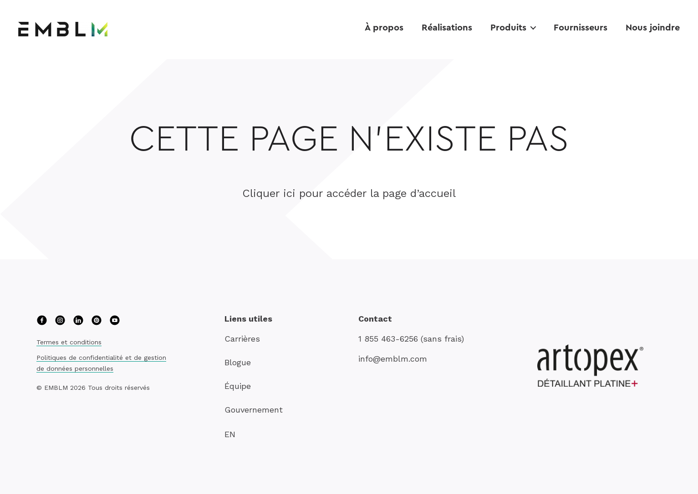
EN (229, 434)
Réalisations (447, 27)
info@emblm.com (392, 358)
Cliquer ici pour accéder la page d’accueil (349, 193)
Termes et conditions (69, 342)
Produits (508, 27)
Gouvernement (253, 409)
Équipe (237, 386)
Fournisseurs (580, 27)
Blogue (237, 362)
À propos (384, 27)
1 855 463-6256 (388, 338)
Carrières (242, 338)
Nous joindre (653, 27)
